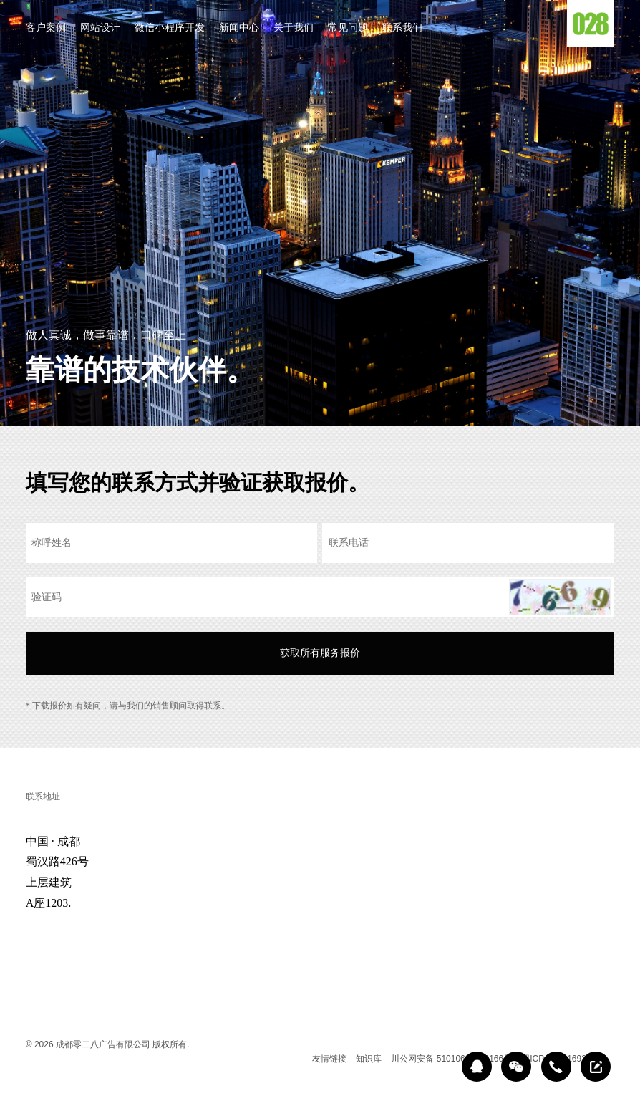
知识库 (369, 1059)
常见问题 (348, 28)
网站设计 (100, 28)
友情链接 (329, 1059)
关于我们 (293, 28)
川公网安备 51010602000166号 (451, 1059)
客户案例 (46, 28)
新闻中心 (239, 28)
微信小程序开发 (170, 28)
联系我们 (402, 28)
